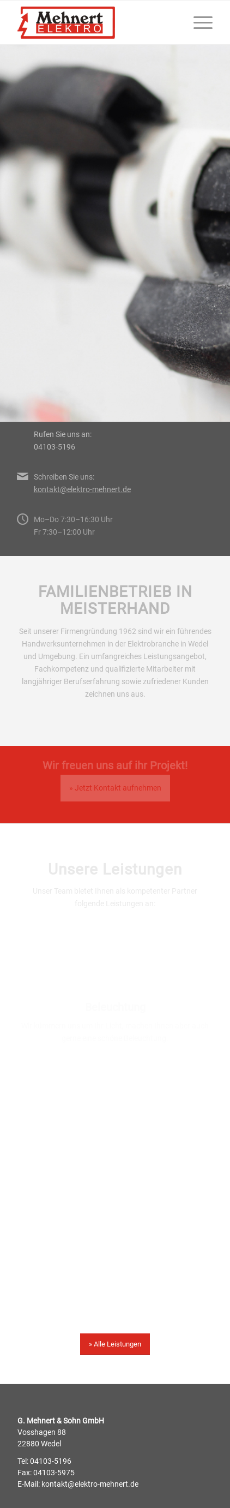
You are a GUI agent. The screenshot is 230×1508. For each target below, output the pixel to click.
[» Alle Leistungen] (115, 1344)
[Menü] (198, 22)
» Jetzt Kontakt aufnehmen (115, 787)
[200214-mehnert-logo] (95, 22)
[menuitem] (198, 22)
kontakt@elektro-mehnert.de (82, 489)
